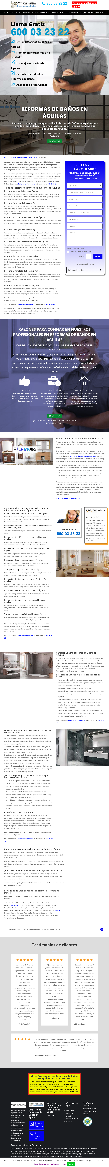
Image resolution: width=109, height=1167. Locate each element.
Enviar (98, 256)
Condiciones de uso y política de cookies (50, 1164)
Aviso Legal (70, 1110)
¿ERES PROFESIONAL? (91, 13)
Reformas (13, 157)
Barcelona (14, 905)
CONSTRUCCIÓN (41, 13)
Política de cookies (72, 1119)
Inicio (6, 157)
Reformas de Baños (25, 157)
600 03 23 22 (51, 184)
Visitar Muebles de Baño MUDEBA (68, 499)
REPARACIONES (73, 13)
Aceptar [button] (70, 1164)
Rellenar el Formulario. (26, 184)
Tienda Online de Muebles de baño (83, 456)
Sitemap (69, 1121)
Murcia (36, 157)
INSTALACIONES (57, 13)
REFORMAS (27, 13)
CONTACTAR (54, 141)
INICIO (6, 13)
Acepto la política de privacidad (79, 252)
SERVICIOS (14, 13)
